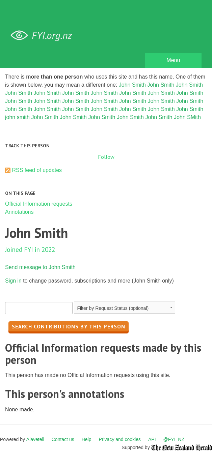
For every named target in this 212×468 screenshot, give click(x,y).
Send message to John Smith (40, 267)
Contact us (63, 439)
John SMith (187, 117)
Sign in (13, 281)
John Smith (132, 85)
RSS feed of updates (37, 170)
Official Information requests (38, 204)
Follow (106, 156)
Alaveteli (35, 439)
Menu (173, 60)
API (152, 439)
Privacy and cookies (120, 439)
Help (86, 439)
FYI (44, 35)
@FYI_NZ (173, 439)
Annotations (19, 212)
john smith (17, 117)
